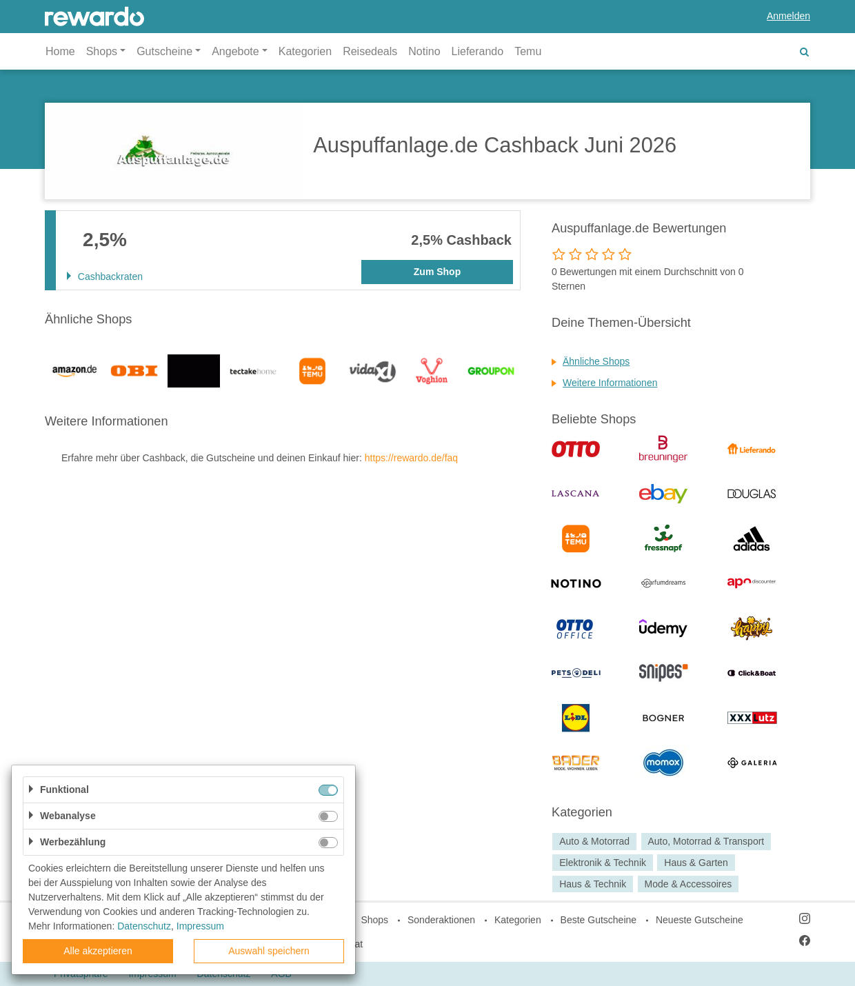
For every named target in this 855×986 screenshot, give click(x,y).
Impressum (200, 926)
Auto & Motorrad (594, 841)
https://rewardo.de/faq (411, 457)
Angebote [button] (235, 51)
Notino (424, 51)
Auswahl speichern (269, 950)
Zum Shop (437, 271)
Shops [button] (101, 51)
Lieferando (478, 51)
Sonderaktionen (441, 919)
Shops (374, 919)
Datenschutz (144, 926)
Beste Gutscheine (599, 919)
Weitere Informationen (610, 382)
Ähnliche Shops (596, 361)
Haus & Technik (592, 883)
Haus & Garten (696, 862)
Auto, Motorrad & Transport (705, 841)
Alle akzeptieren (97, 950)
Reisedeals (370, 51)
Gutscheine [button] (164, 51)
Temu (527, 51)
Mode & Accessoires (688, 883)
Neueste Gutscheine (699, 919)
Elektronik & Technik (602, 862)
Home (60, 51)
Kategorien (305, 51)
